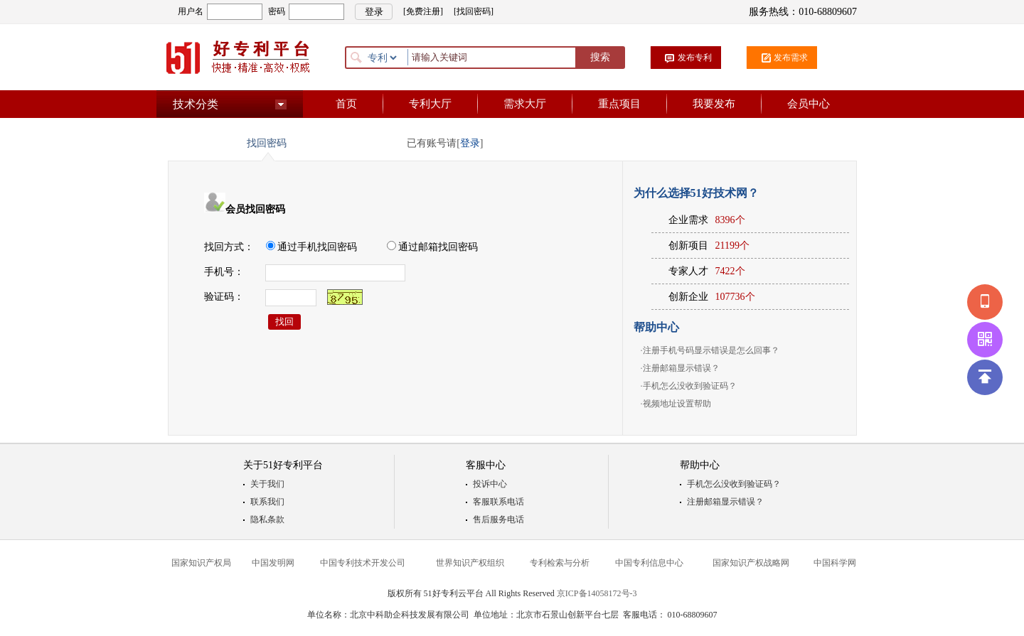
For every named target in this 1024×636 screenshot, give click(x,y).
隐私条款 (267, 519)
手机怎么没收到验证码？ (690, 386)
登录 (470, 143)
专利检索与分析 (560, 563)
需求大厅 (524, 103)
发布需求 (791, 58)
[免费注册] (423, 11)
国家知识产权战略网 (751, 563)
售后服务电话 (498, 519)
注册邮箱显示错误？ (681, 368)
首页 (346, 103)
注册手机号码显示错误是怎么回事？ (711, 350)
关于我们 (267, 484)
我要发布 (714, 103)
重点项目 (619, 103)
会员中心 (808, 103)
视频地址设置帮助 (677, 404)
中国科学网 (835, 563)
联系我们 (267, 502)
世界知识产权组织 (470, 563)
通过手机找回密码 (312, 247)
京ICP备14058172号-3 (597, 593)
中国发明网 (273, 563)
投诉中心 (490, 484)
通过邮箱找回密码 (433, 247)
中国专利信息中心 (649, 563)
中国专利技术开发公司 (362, 563)
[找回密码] (474, 11)
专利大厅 (430, 103)
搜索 (600, 57)
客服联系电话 (498, 502)
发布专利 (695, 58)
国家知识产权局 (201, 563)
